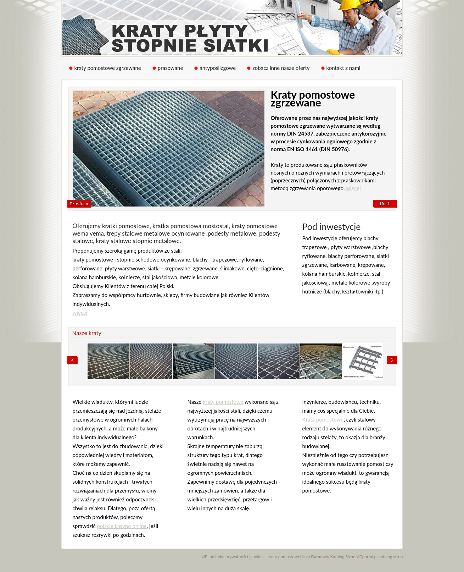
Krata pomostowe (323, 419)
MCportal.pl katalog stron (379, 556)
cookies (257, 556)
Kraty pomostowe (232, 27)
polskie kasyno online (122, 526)
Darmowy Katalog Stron (333, 556)
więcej (352, 188)
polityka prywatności (228, 556)
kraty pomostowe (223, 401)
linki (306, 556)
